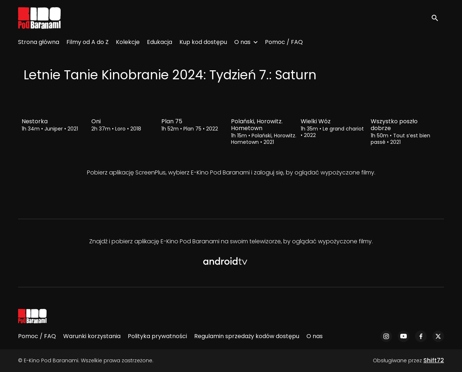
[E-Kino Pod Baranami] (32, 316)
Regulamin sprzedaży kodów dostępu (246, 336)
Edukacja (159, 42)
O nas (242, 42)
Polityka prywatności (157, 336)
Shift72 (433, 360)
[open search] (437, 18)
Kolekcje (128, 42)
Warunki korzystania (92, 336)
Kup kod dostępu (203, 42)
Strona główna (38, 42)
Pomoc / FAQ (284, 42)
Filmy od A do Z (87, 42)
